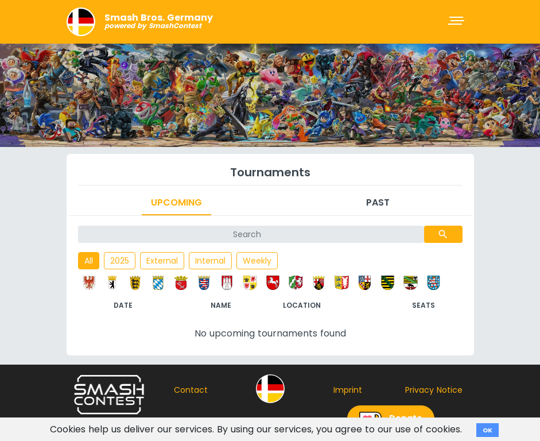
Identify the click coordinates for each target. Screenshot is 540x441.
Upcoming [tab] (176, 202)
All (88, 260)
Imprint (347, 390)
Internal (210, 260)
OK (487, 430)
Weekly (257, 260)
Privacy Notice (434, 390)
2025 (119, 260)
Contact (191, 390)
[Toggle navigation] (457, 22)
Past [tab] (378, 202)
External (162, 260)
